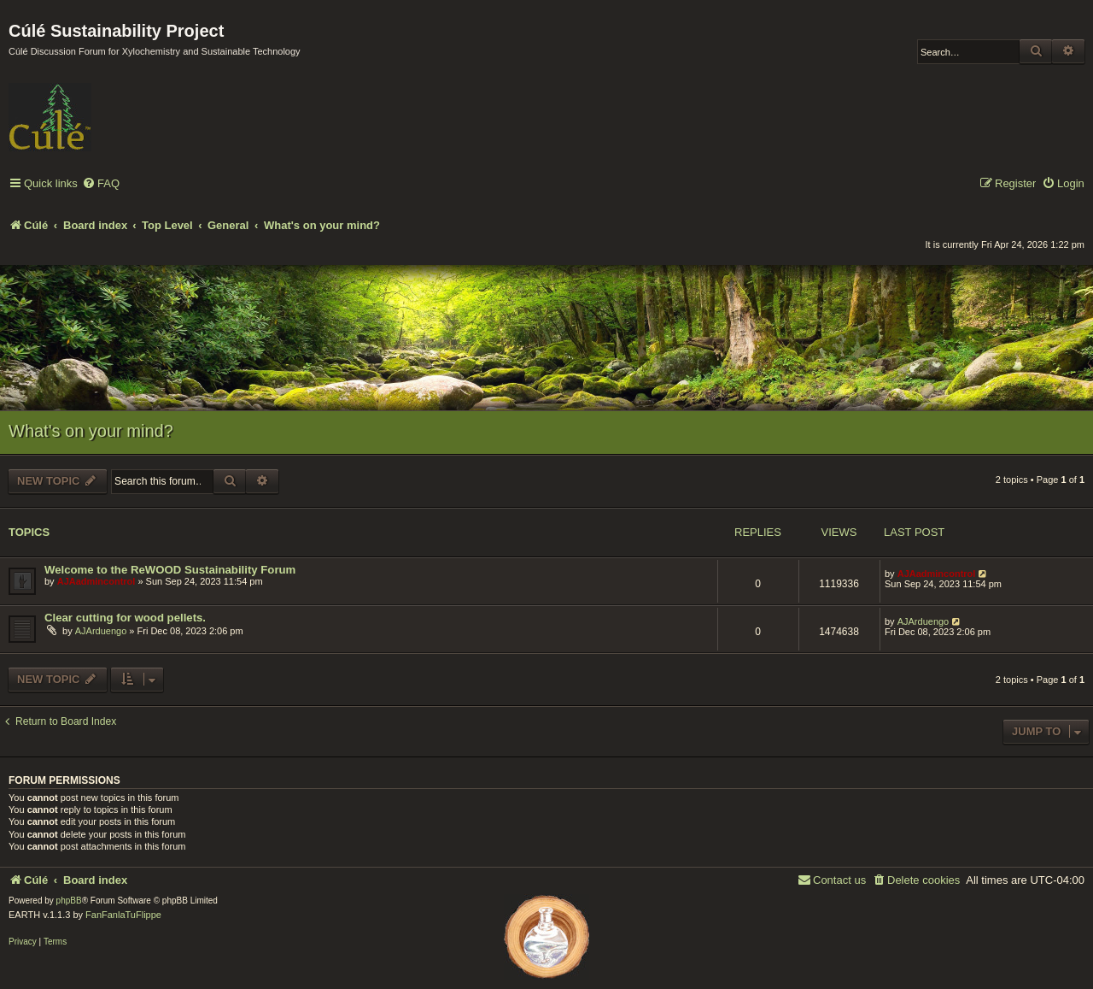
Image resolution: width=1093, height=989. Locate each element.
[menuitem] (101, 184)
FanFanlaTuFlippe (123, 915)
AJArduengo (101, 631)
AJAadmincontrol (96, 581)
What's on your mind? (91, 430)
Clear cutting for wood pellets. (125, 617)
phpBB (69, 900)
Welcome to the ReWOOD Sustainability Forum (169, 569)
